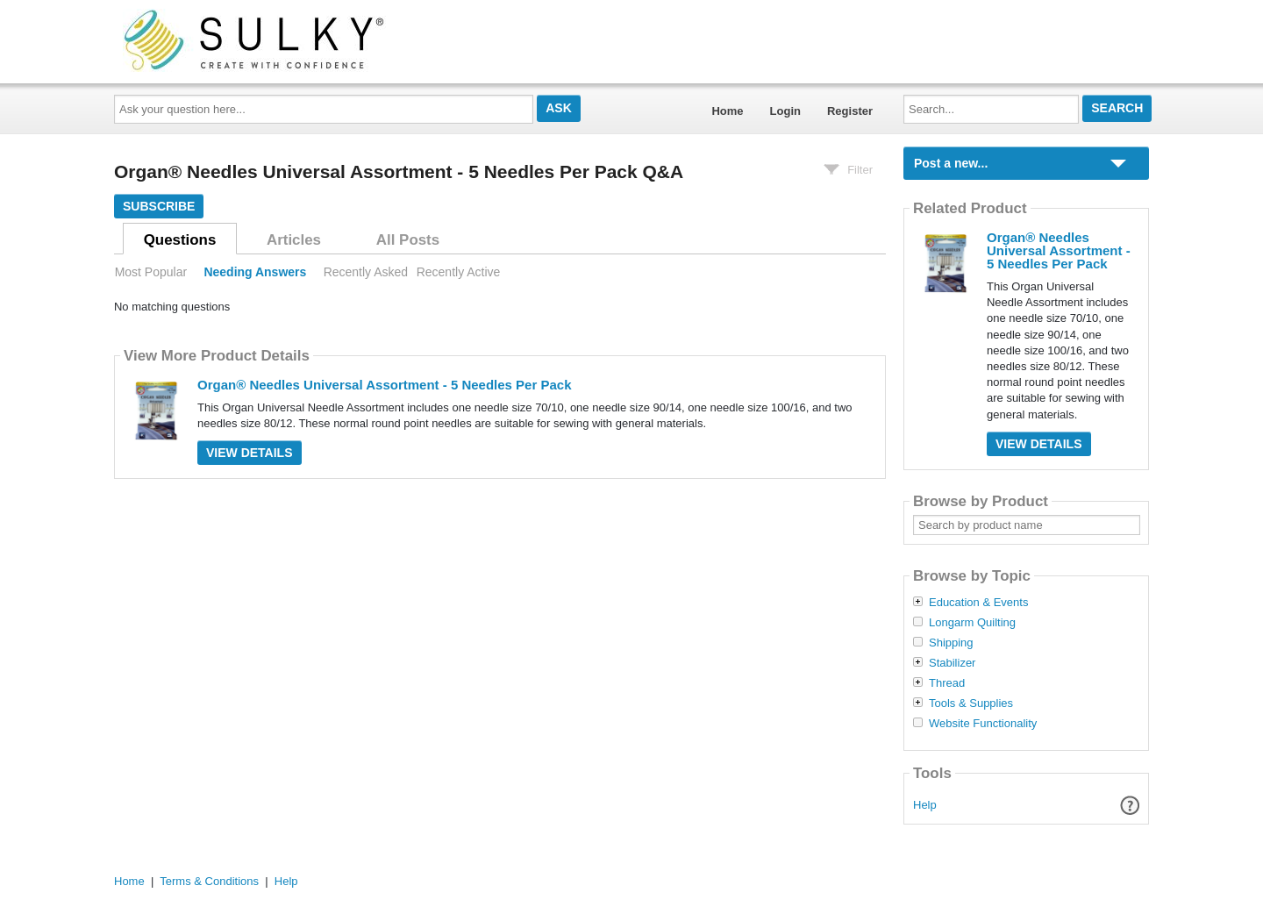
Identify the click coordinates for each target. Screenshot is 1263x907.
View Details (249, 453)
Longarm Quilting (972, 623)
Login (785, 111)
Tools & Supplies (971, 703)
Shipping (951, 643)
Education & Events (978, 602)
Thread (947, 683)
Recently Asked (366, 272)
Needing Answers (254, 272)
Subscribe (159, 206)
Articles (294, 240)
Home (727, 111)
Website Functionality (983, 724)
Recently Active (459, 272)
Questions (180, 240)
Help (925, 804)
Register (850, 111)
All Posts (407, 240)
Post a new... (951, 163)
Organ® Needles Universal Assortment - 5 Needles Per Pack (384, 384)
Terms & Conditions (209, 881)
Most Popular (151, 272)
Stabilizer (952, 663)
